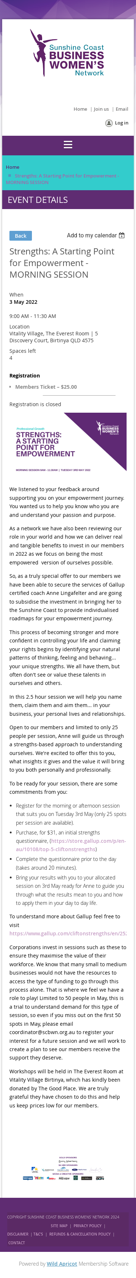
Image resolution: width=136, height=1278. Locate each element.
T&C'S (38, 1234)
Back (20, 235)
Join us (101, 109)
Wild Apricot (62, 1263)
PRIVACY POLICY (88, 1226)
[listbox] (97, 235)
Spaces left (22, 350)
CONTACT (16, 1243)
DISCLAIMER (17, 1234)
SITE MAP (59, 1226)
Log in (121, 122)
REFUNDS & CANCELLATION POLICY (80, 1234)
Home (80, 109)
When (16, 294)
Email (122, 109)
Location (19, 326)
